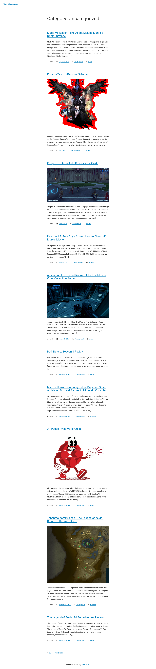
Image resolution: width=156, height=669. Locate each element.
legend (92, 640)
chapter (88, 224)
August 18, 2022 (64, 62)
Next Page (59, 653)
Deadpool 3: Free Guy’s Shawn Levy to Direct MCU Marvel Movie (77, 238)
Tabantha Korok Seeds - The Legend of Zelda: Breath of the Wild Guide (75, 519)
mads (90, 62)
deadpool (91, 262)
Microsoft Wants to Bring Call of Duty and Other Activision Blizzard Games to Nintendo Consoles (77, 389)
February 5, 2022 (64, 262)
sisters (92, 374)
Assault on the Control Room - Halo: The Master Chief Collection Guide (76, 277)
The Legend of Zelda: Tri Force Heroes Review (75, 617)
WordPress (86, 664)
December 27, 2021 (65, 416)
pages (92, 505)
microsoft (93, 416)
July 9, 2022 (62, 150)
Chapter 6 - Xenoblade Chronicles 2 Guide (72, 163)
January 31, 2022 (64, 339)
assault (91, 339)
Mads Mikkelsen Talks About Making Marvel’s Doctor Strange (75, 34)
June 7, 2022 (63, 224)
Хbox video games (10, 4)
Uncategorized (78, 62)
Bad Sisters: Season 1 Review (65, 351)
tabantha (93, 605)
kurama (88, 150)
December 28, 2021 (65, 374)
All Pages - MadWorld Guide (64, 428)
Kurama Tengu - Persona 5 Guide (67, 74)
